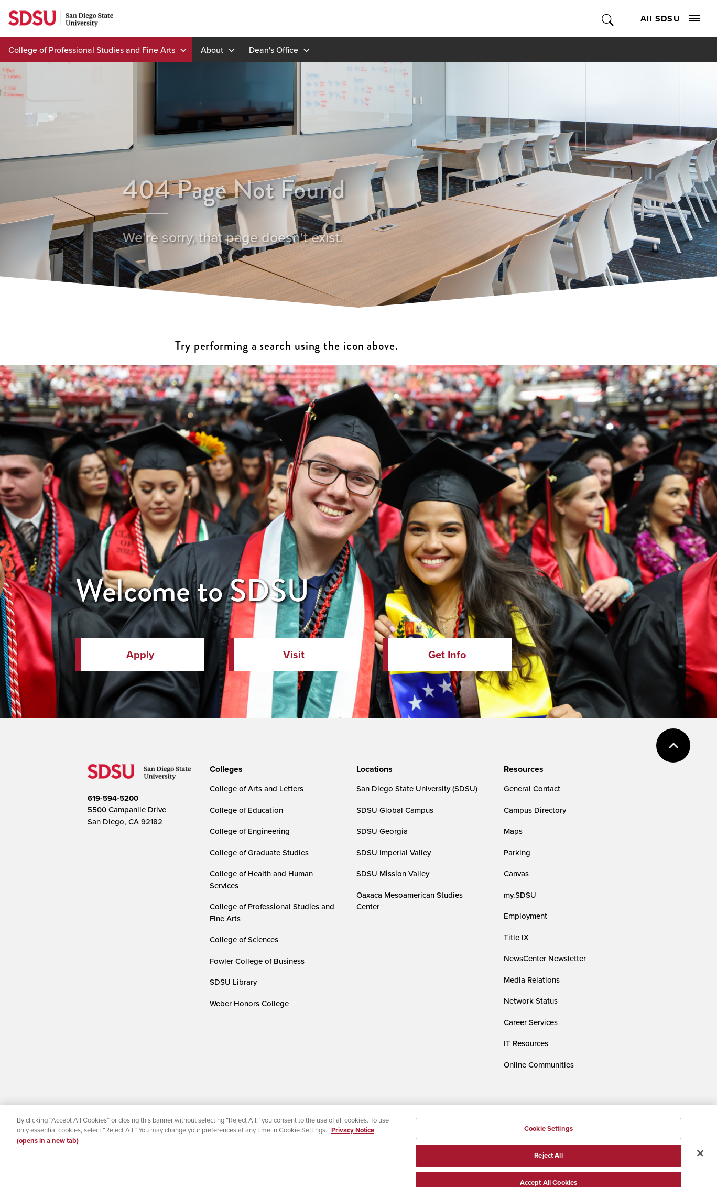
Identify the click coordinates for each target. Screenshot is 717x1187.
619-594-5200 (113, 798)
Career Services (531, 1022)
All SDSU (670, 19)
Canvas (516, 873)
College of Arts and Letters (256, 788)
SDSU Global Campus (394, 809)
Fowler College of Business (257, 960)
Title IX (516, 937)
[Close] (700, 1166)
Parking (517, 852)
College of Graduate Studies (259, 852)
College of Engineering (250, 830)
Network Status (531, 1000)
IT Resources (526, 1043)
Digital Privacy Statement (250, 1114)
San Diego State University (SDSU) (416, 788)
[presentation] (225, 769)
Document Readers (165, 1114)
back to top (673, 745)
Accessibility (98, 1114)
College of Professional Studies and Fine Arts (91, 50)
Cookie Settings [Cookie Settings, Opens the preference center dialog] (548, 1141)
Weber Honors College (249, 1003)
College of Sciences (244, 939)
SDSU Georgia (382, 830)
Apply (140, 654)
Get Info (447, 654)
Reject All (548, 1168)
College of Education (246, 809)
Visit (294, 654)
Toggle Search (608, 18)
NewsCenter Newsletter (545, 958)
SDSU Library (233, 981)
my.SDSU (520, 894)
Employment (525, 915)
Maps (513, 830)
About (212, 50)
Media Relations (532, 979)
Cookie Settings (331, 1115)
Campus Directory (535, 809)
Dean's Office (273, 50)
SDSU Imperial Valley (393, 852)
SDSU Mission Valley (392, 873)
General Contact (532, 788)
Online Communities (539, 1064)
